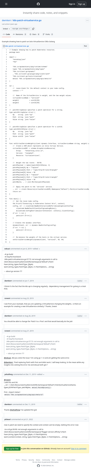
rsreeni (7, 298)
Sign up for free (12, 448)
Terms (18, 460)
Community (46, 460)
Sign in (72, 4)
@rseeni (7, 380)
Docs (53, 460)
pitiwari (7, 419)
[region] (45, 146)
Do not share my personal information (45, 462)
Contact (59, 460)
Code (6, 34)
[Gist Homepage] (38, 4)
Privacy (24, 460)
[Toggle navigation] (6, 4)
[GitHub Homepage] (38, 465)
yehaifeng (8, 374)
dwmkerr (6, 20)
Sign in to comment (78, 448)
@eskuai (7, 358)
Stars (34, 34)
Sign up (81, 4)
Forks (48, 34)
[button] (33, 29)
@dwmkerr (8, 362)
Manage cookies (69, 460)
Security (31, 460)
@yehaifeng (15, 410)
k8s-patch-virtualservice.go (27, 20)
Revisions (20, 34)
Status (38, 460)
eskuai (7, 249)
